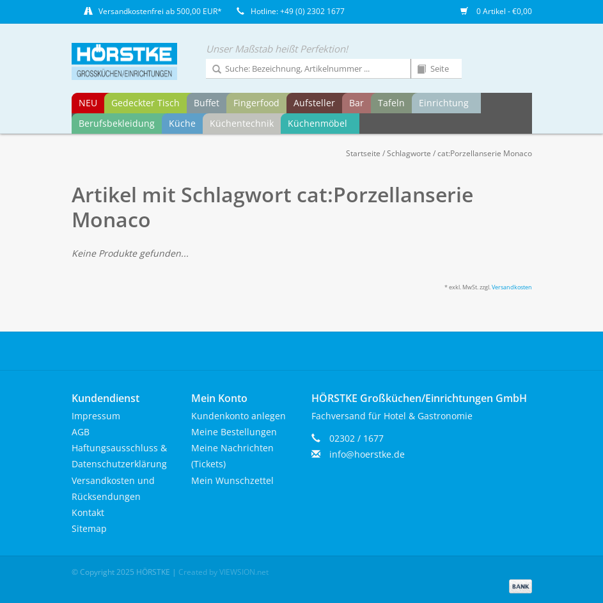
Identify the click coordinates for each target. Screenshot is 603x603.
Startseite (363, 153)
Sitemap (89, 528)
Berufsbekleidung (117, 123)
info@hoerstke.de (367, 454)
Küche (182, 123)
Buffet (206, 103)
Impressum (96, 416)
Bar (356, 103)
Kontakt (88, 512)
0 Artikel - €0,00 (496, 11)
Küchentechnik (242, 123)
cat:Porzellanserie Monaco (484, 153)
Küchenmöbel (317, 123)
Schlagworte (409, 153)
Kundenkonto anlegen (238, 416)
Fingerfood (256, 103)
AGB (81, 432)
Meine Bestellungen (234, 432)
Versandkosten (512, 287)
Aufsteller (314, 103)
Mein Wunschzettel (232, 480)
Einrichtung (444, 103)
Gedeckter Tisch (145, 103)
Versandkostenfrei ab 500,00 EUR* (160, 11)
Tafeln (391, 103)
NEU (88, 103)
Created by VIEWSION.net (223, 572)
